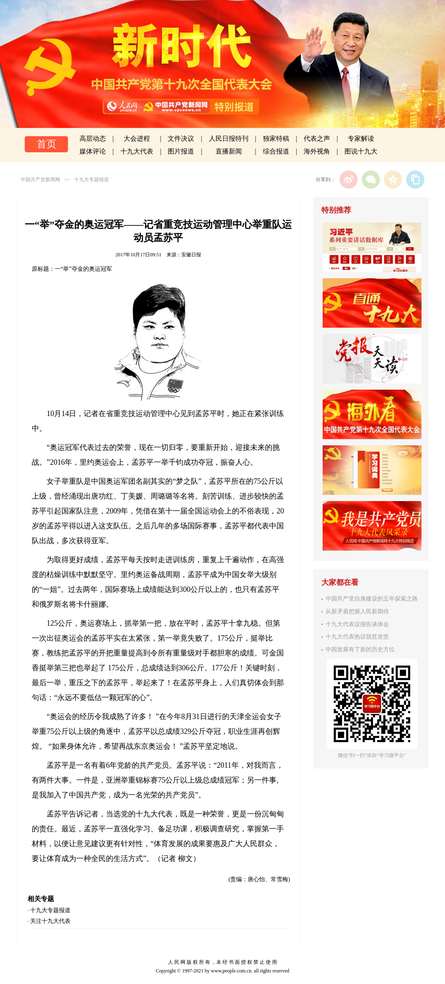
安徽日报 (191, 255)
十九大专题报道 (91, 179)
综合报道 (276, 151)
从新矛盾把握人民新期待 (357, 611)
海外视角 (317, 151)
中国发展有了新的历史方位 (360, 649)
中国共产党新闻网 (40, 179)
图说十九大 (360, 151)
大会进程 (137, 138)
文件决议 (181, 138)
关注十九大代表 (50, 921)
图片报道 (181, 151)
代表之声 (317, 138)
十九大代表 (136, 151)
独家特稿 (276, 138)
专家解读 (361, 138)
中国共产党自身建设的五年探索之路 (372, 599)
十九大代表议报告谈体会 (357, 624)
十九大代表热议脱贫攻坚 (357, 637)
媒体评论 (93, 151)
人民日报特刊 (228, 138)
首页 (46, 144)
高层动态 (93, 138)
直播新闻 (228, 151)
